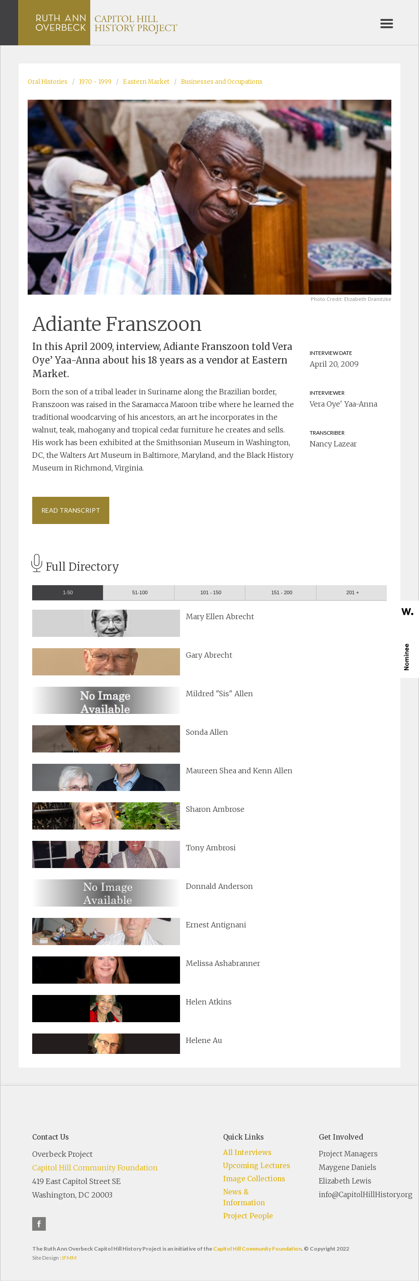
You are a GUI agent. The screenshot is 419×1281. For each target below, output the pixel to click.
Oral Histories (48, 82)
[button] (386, 22)
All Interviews (247, 1152)
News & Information (244, 1197)
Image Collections (254, 1178)
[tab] (67, 592)
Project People (248, 1216)
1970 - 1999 (95, 82)
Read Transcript (70, 510)
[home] (106, 22)
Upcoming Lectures (256, 1165)
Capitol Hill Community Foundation (95, 1167)
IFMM (69, 1257)
